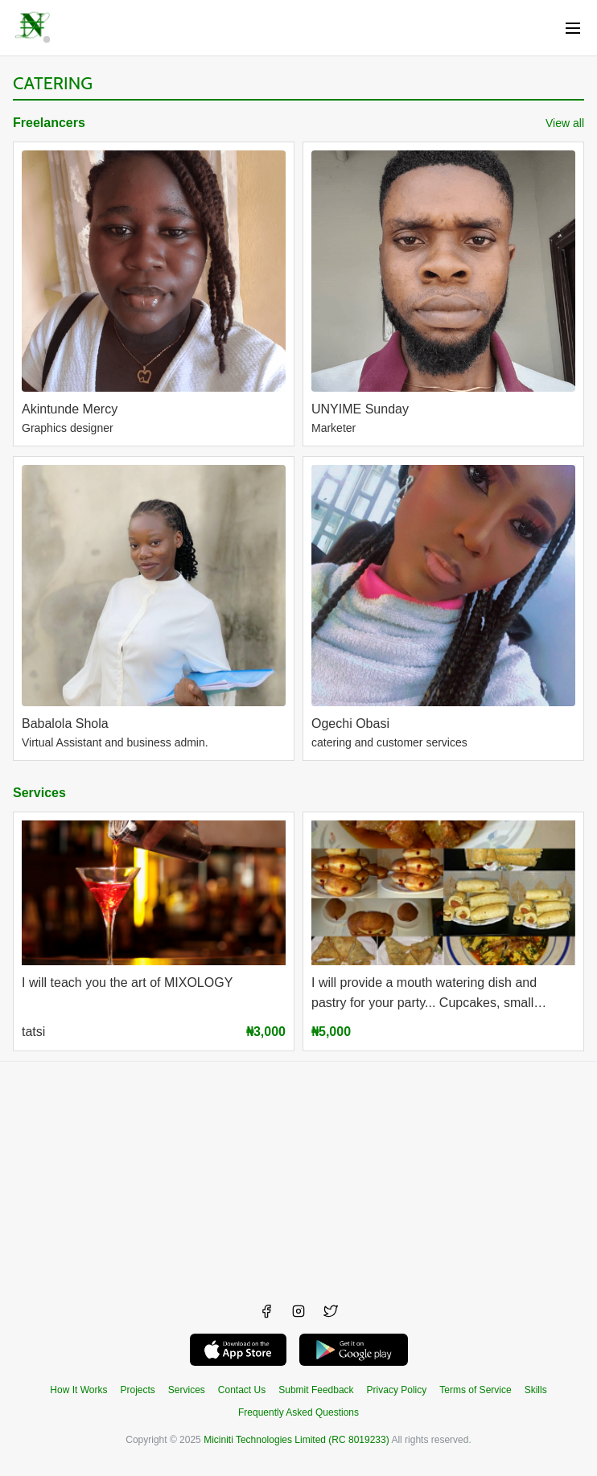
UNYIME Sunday (360, 409)
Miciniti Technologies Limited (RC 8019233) (296, 1439)
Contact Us (242, 1390)
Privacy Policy (397, 1390)
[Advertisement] (298, 1174)
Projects (137, 1390)
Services (39, 793)
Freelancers (49, 123)
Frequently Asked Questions (298, 1412)
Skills (536, 1390)
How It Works (78, 1390)
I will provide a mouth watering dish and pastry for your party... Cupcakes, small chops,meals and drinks (424, 994)
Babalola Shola (65, 723)
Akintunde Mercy (69, 409)
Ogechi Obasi (350, 723)
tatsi (33, 1031)
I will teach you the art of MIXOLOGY (127, 982)
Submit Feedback (315, 1390)
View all (565, 123)
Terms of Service (475, 1390)
